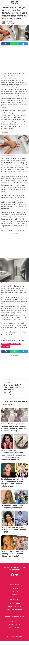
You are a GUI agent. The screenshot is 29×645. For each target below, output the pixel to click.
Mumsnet (5, 132)
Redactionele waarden (14, 610)
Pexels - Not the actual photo (8, 155)
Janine (10, 21)
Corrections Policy (14, 606)
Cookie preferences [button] (14, 628)
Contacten (14, 591)
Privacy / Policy (14, 624)
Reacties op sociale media (14, 616)
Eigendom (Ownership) (15, 613)
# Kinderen (5, 344)
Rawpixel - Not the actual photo (8, 282)
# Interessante (16, 344)
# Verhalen (5, 346)
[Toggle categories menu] (2, 2)
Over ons (14, 588)
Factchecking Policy (14, 603)
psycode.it (14, 595)
